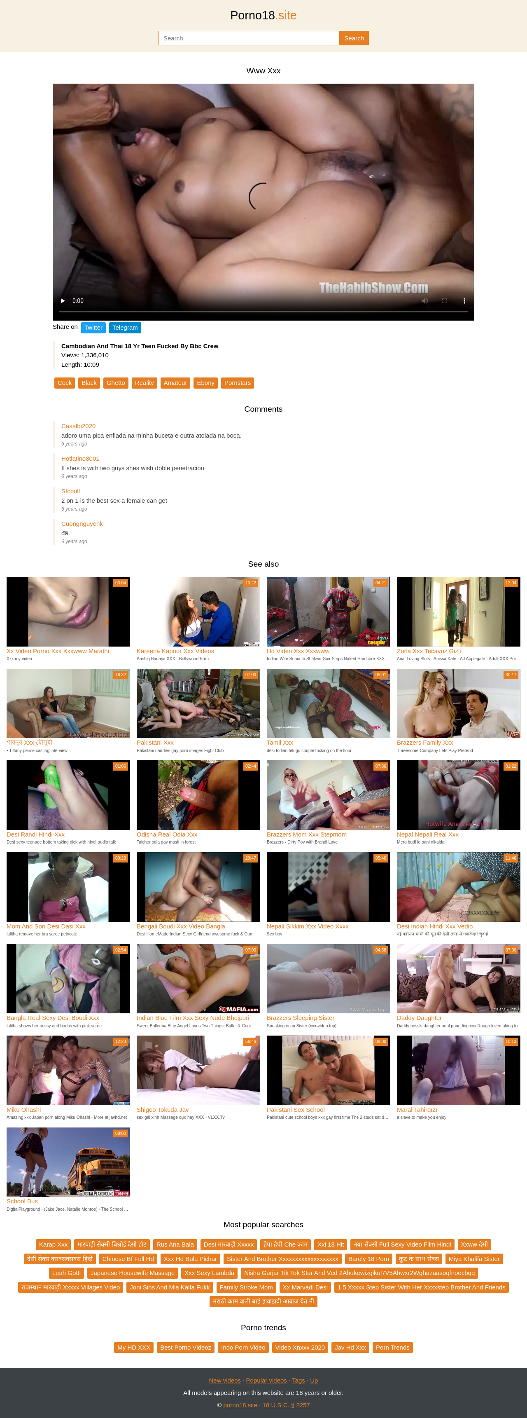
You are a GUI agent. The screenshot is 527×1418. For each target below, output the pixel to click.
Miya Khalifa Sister (474, 1258)
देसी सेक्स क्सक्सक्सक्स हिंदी (60, 1258)
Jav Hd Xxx (350, 1347)
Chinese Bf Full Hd (128, 1258)
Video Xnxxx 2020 (300, 1347)
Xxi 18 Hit (330, 1244)
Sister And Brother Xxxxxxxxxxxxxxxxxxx (282, 1258)
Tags (298, 1380)
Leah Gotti (66, 1272)
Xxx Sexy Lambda (209, 1272)
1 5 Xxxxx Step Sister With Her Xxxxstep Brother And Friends (422, 1287)
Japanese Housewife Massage (133, 1272)
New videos (225, 1380)
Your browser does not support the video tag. (263, 202)
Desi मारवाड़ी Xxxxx (229, 1244)
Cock (65, 382)
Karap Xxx (53, 1244)
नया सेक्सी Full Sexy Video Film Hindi (402, 1244)
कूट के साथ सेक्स (419, 1258)
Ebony (206, 382)
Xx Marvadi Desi (305, 1287)
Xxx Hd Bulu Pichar (190, 1258)
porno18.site (241, 1405)
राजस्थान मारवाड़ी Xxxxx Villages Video (70, 1287)
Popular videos (266, 1380)
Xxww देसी (474, 1244)
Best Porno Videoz (185, 1347)
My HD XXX (133, 1347)
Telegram (125, 327)
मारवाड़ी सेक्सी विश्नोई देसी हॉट (112, 1244)
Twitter (93, 327)
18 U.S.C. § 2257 (286, 1405)
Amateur (175, 382)
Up (314, 1380)
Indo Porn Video (243, 1347)
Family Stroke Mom (246, 1287)
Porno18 (263, 15)
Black (89, 382)
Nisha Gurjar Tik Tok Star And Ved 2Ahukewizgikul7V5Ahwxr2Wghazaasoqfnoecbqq (359, 1272)
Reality (144, 382)
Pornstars (237, 382)
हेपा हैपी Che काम (286, 1244)
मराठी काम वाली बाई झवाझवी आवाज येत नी (263, 1301)
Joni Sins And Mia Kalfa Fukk (170, 1287)
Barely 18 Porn (368, 1258)
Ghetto (116, 382)
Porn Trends (393, 1347)
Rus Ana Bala (175, 1244)
